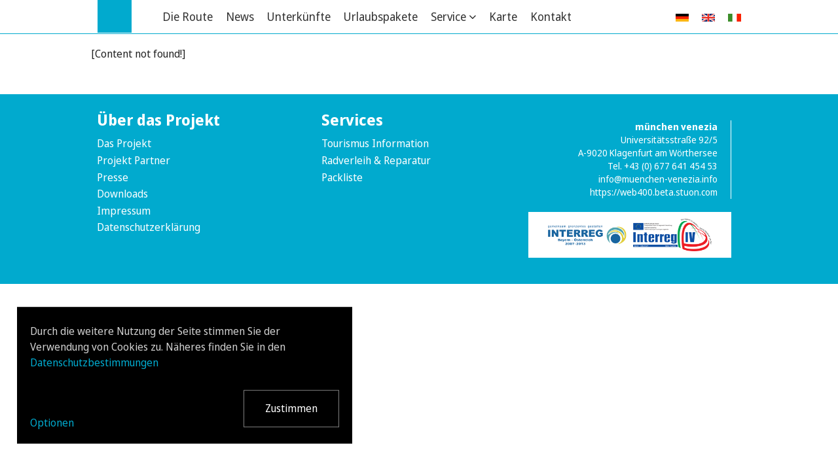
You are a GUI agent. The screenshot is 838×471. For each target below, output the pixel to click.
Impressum (124, 210)
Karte (503, 16)
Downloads (122, 193)
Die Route (187, 16)
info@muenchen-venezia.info (658, 179)
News (240, 16)
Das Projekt (124, 143)
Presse (112, 177)
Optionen (52, 422)
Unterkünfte (299, 16)
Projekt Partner (133, 160)
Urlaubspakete (381, 16)
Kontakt (551, 16)
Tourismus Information (375, 143)
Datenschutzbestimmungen (94, 362)
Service (448, 16)
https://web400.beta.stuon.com (654, 192)
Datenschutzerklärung (148, 227)
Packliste (342, 177)
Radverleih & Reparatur (376, 160)
